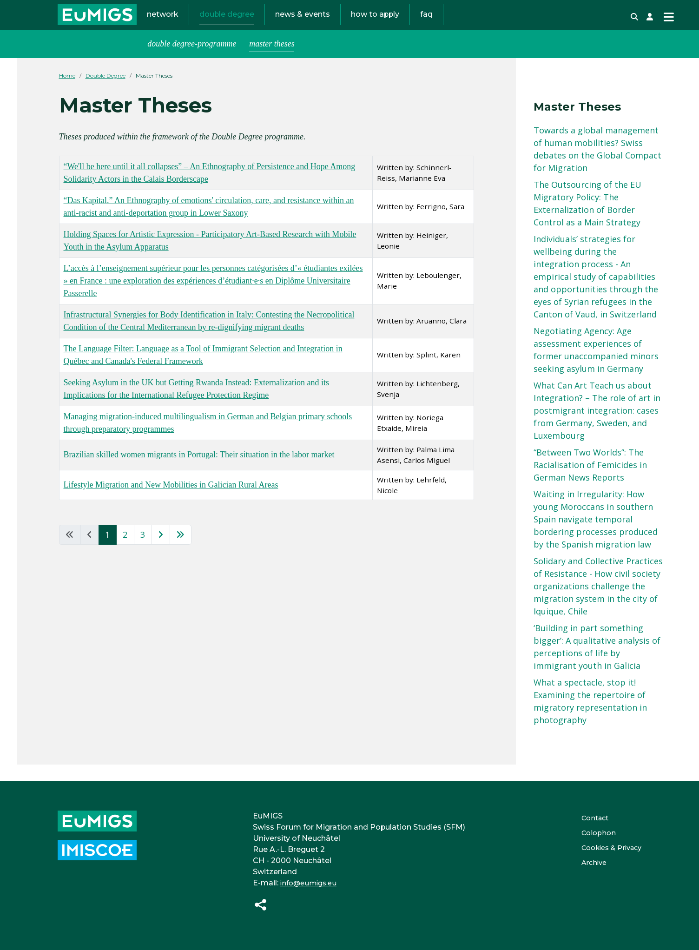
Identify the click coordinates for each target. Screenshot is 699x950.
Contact (589, 817)
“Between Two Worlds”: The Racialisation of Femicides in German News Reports (590, 481)
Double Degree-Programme (191, 60)
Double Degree (226, 22)
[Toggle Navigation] (668, 25)
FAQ (426, 22)
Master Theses (272, 60)
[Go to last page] (180, 551)
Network (162, 22)
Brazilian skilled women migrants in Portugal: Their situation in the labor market (199, 471)
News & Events (302, 22)
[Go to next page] (161, 551)
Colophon (592, 832)
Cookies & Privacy (607, 847)
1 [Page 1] (107, 551)
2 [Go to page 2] (125, 551)
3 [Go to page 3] (142, 551)
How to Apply (375, 22)
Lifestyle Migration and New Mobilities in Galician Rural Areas (171, 501)
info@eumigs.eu (306, 882)
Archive (587, 862)
